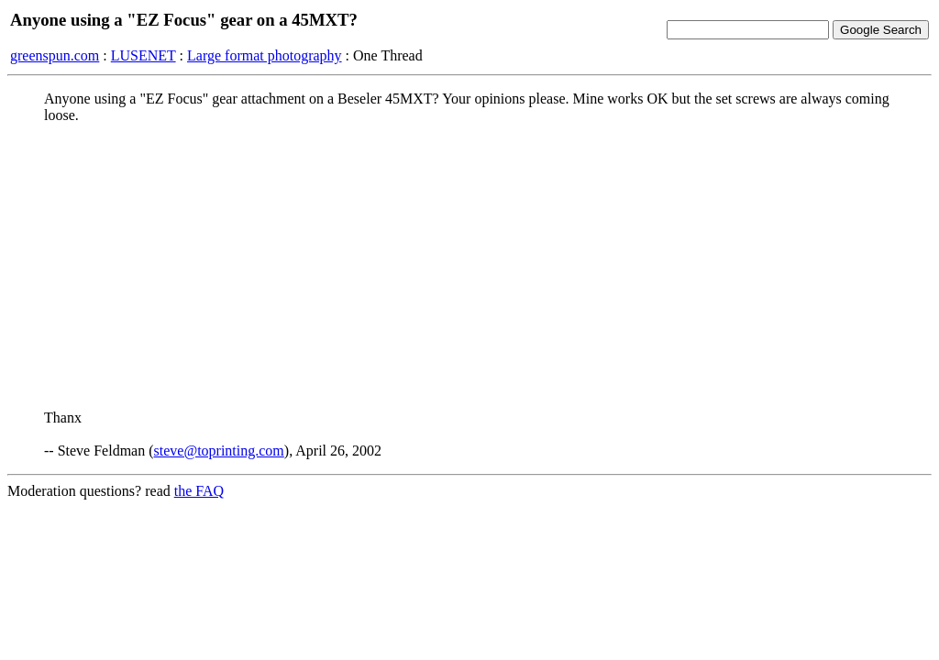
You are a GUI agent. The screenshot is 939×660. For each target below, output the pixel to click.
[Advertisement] (469, 266)
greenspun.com (54, 55)
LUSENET (143, 55)
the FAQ (199, 491)
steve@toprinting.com (219, 450)
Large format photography (264, 55)
